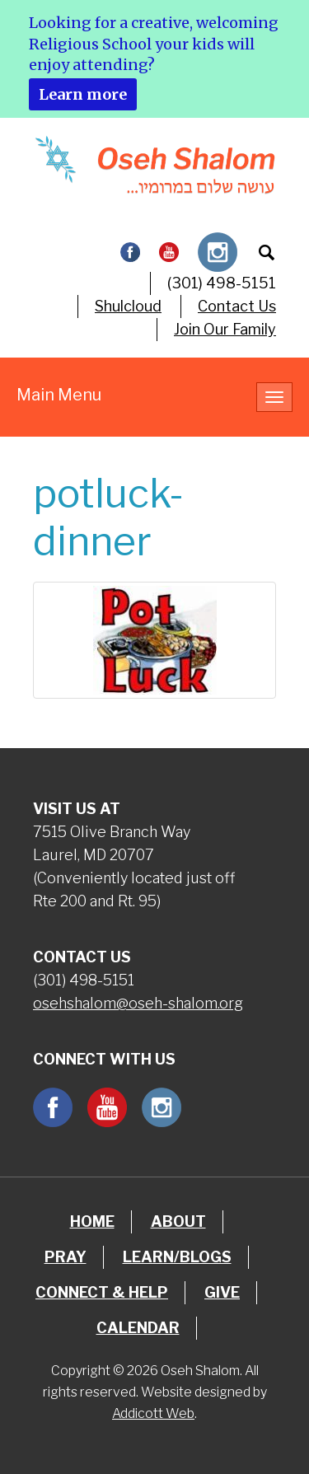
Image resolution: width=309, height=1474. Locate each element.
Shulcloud (128, 306)
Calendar (138, 1327)
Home (92, 1221)
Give (222, 1292)
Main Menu (58, 395)
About (178, 1221)
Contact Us (237, 306)
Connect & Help (101, 1292)
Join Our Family (225, 329)
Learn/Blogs (177, 1257)
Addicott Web (153, 1413)
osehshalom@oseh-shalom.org (138, 1003)
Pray (65, 1257)
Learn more (83, 94)
